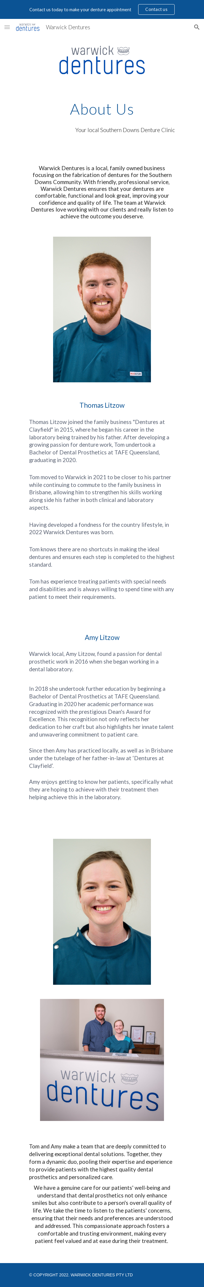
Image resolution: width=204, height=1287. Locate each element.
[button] (7, 27)
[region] (102, 9)
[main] (102, 109)
